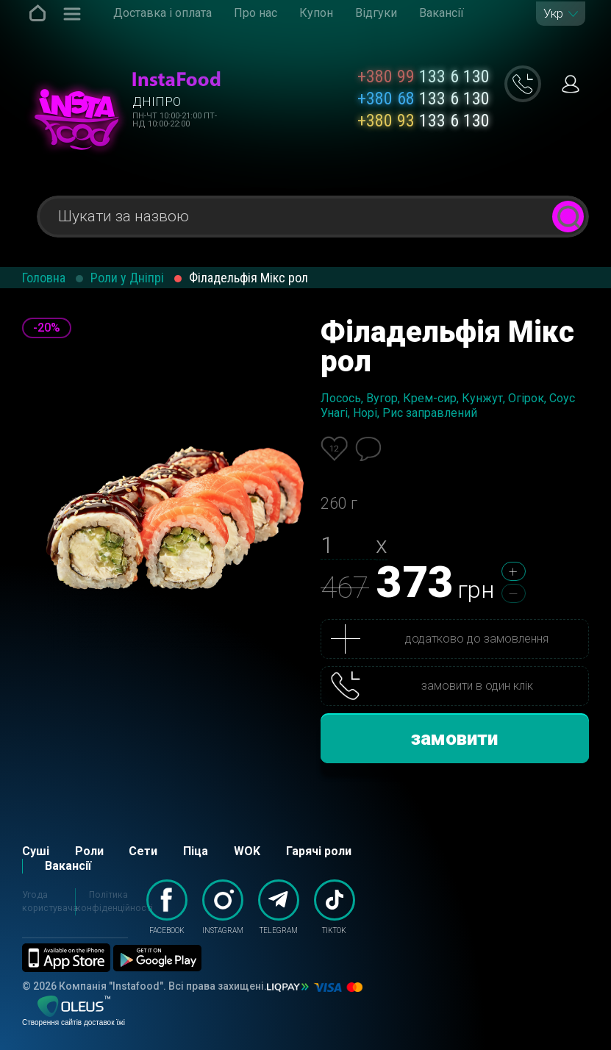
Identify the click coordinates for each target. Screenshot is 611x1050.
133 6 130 (423, 76)
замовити (454, 738)
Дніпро (156, 101)
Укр (553, 13)
